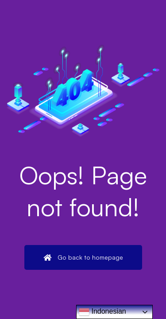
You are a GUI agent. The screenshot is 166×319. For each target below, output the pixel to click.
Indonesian (102, 312)
